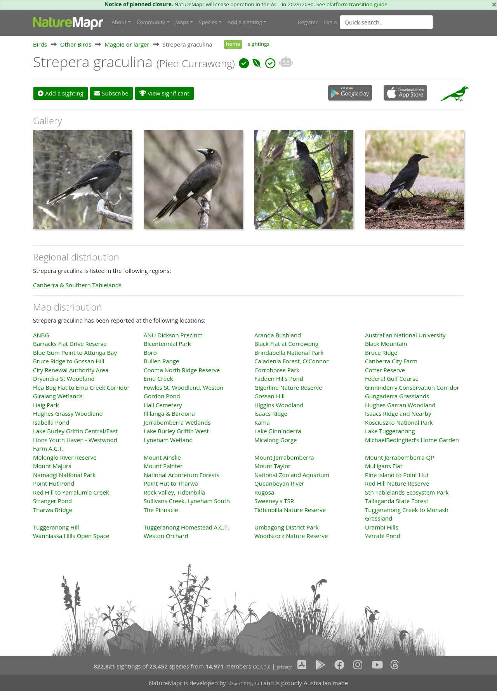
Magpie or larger (126, 44)
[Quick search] (386, 22)
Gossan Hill (269, 396)
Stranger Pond (52, 501)
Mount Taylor (272, 466)
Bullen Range (161, 361)
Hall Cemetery (163, 405)
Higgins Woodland (279, 405)
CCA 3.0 (262, 667)
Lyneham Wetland (168, 440)
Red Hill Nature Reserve (397, 483)
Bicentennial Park (167, 343)
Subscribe (111, 93)
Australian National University (405, 335)
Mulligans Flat (383, 466)
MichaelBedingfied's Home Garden (412, 440)
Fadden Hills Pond (278, 378)
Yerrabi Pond (382, 536)
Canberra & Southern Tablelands (77, 285)
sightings (258, 43)
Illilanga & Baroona (169, 413)
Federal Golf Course (392, 378)
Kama (262, 422)
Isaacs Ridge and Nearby (398, 413)
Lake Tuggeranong (390, 431)
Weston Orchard (166, 536)
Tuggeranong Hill (56, 527)
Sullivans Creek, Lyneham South (187, 501)
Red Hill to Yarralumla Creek (71, 492)
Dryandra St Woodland (64, 378)
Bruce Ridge (381, 352)
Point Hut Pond (53, 483)
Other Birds (76, 44)
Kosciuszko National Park (399, 422)
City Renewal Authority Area (70, 370)
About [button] (119, 22)
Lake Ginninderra (277, 431)
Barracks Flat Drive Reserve (70, 343)
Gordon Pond (162, 396)
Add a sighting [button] (245, 22)
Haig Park (46, 405)
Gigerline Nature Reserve (288, 387)
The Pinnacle (161, 510)
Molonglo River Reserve (65, 457)
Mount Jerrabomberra (284, 457)
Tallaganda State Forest (396, 501)
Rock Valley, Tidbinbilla (174, 492)
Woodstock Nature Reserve (291, 536)
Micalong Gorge (275, 440)
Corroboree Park (276, 370)
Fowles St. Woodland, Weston (183, 387)
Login (330, 22)
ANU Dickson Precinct (173, 335)
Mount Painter (163, 466)
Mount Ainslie (162, 457)
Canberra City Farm (391, 361)
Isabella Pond (51, 422)
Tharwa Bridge (52, 510)
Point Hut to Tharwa (171, 483)
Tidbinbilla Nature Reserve (290, 510)
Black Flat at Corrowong (286, 343)
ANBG (41, 335)
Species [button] (208, 22)
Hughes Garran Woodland (400, 405)
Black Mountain (386, 343)
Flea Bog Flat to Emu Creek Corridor (81, 387)
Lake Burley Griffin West (176, 431)
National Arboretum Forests (181, 475)
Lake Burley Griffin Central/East (75, 431)
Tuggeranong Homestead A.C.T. (186, 527)
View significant (164, 93)
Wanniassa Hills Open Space (71, 536)
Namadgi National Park (64, 475)
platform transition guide (357, 4)
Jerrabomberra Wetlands (177, 422)
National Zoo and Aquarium (291, 475)
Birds (40, 44)
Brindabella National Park (288, 352)
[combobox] (402, 22)
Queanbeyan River (279, 483)
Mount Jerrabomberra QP (399, 457)
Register (308, 22)
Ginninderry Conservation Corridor (412, 387)
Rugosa (264, 492)
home (233, 43)
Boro (150, 352)
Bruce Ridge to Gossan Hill (68, 361)
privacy (284, 667)
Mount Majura (52, 466)
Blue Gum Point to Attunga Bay (75, 352)
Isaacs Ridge (270, 413)
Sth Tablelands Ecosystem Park (406, 492)
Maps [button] (182, 22)
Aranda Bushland (277, 335)
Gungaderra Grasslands (397, 396)
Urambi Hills (381, 527)
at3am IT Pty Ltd (245, 683)
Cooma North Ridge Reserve (182, 370)
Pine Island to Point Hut (397, 475)
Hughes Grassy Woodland (68, 413)
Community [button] (151, 22)
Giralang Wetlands (58, 396)
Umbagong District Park (286, 527)
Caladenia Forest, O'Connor (291, 361)
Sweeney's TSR (274, 501)
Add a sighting (60, 93)
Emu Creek (158, 378)
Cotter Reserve (385, 370)
